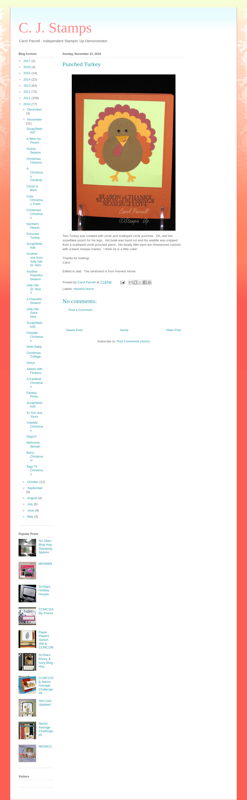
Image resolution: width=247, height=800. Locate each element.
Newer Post (74, 330)
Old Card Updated (45, 703)
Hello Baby (34, 347)
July (30, 504)
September (35, 488)
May (30, 516)
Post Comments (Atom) (133, 341)
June (31, 510)
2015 (27, 73)
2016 (27, 67)
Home (124, 330)
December (34, 109)
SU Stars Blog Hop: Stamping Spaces (45, 546)
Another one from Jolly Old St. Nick (34, 259)
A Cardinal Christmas (34, 382)
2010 (27, 104)
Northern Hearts (32, 226)
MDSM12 (45, 746)
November (34, 119)
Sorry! (30, 363)
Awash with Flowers (34, 371)
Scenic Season (33, 150)
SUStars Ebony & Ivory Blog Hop (46, 660)
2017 (27, 61)
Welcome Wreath (33, 444)
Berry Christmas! (34, 456)
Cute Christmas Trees (34, 200)
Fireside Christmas (34, 336)
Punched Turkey (33, 236)
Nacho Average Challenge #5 (46, 729)
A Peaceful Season (33, 301)
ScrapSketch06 (34, 245)
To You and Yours (34, 415)
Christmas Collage (33, 355)
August (32, 498)
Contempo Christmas (34, 213)
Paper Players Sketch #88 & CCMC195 (46, 639)
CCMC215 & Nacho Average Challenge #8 (46, 685)
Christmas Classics (34, 160)
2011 (27, 98)
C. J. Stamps (55, 28)
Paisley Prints (32, 395)
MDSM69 (45, 563)
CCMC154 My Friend (46, 611)
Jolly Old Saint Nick (32, 312)
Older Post (173, 330)
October (33, 482)
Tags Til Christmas (34, 470)
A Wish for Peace (33, 140)
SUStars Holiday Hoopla (44, 590)
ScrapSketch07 (34, 130)
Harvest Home (84, 289)
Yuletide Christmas (34, 426)
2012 (27, 91)
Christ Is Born (32, 188)
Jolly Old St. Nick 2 (33, 289)
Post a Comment (80, 310)
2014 (27, 79)
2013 (27, 85)
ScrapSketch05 (34, 324)
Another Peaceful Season (34, 275)
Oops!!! (31, 436)
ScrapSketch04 (34, 405)
